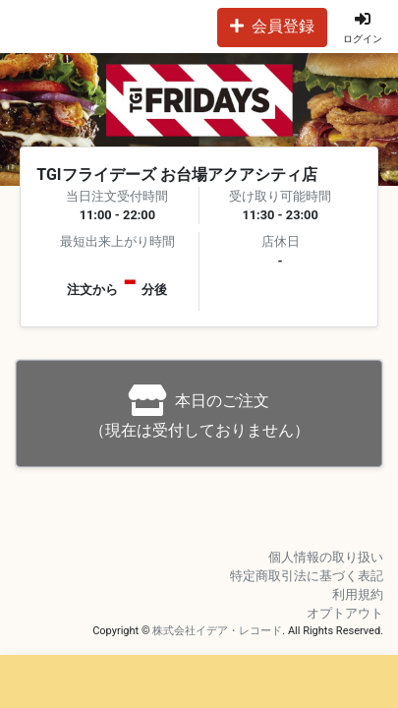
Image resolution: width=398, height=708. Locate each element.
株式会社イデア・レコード (217, 630)
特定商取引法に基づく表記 (306, 575)
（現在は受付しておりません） (199, 412)
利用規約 (357, 594)
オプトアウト (345, 613)
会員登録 (272, 26)
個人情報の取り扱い (325, 557)
